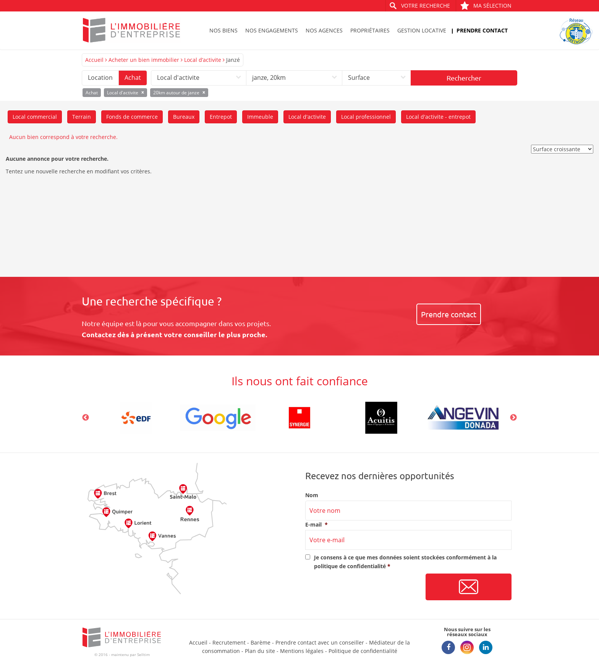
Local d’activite (202, 59)
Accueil (94, 59)
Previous (85, 418)
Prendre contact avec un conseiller (319, 642)
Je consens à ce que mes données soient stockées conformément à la (405, 561)
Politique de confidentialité (363, 650)
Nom (311, 495)
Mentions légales (302, 650)
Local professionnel (366, 116)
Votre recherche (425, 5)
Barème (260, 642)
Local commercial (35, 116)
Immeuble (260, 116)
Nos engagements (271, 30)
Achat (133, 77)
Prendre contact (482, 30)
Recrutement (229, 642)
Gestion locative (421, 30)
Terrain (81, 116)
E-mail (316, 524)
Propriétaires (370, 30)
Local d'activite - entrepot (438, 116)
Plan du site (260, 650)
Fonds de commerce (132, 116)
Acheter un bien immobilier (143, 59)
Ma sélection (486, 5)
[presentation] (363, 587)
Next (513, 418)
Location (100, 77)
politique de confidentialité (350, 566)
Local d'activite (307, 116)
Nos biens (223, 30)
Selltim (143, 654)
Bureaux (183, 116)
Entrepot (221, 116)
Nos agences (324, 30)
